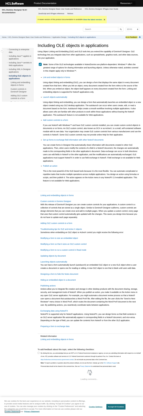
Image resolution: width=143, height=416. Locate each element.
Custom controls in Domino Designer (55, 201)
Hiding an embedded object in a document (58, 280)
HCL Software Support (110, 363)
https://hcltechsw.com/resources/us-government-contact (57, 359)
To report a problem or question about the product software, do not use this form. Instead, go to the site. (80, 363)
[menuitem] (60, 9)
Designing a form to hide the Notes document (59, 274)
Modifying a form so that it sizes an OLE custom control (63, 244)
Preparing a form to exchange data (55, 326)
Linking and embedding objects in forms (57, 195)
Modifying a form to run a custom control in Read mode (63, 250)
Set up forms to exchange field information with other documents (73, 140)
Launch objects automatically (55, 97)
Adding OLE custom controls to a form (56, 223)
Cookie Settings (95, 408)
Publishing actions (48, 286)
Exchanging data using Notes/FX (54, 311)
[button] (8, 49)
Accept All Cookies (116, 408)
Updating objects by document (53, 256)
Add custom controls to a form (55, 120)
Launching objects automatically (53, 262)
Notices (70, 14)
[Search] (120, 29)
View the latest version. (93, 20)
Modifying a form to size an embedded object (59, 238)
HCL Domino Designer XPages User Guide (101, 9)
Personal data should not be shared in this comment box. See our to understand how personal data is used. (78, 366)
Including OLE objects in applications (82, 37)
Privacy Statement (85, 366)
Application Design (59, 37)
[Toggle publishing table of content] (2, 50)
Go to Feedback (131, 37)
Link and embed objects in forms (56, 77)
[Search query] (103, 29)
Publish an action (50, 166)
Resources (125, 3)
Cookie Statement (12, 413)
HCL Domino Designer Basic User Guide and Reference (60, 9)
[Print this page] (140, 37)
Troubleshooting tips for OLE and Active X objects (61, 229)
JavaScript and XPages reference (51, 14)
